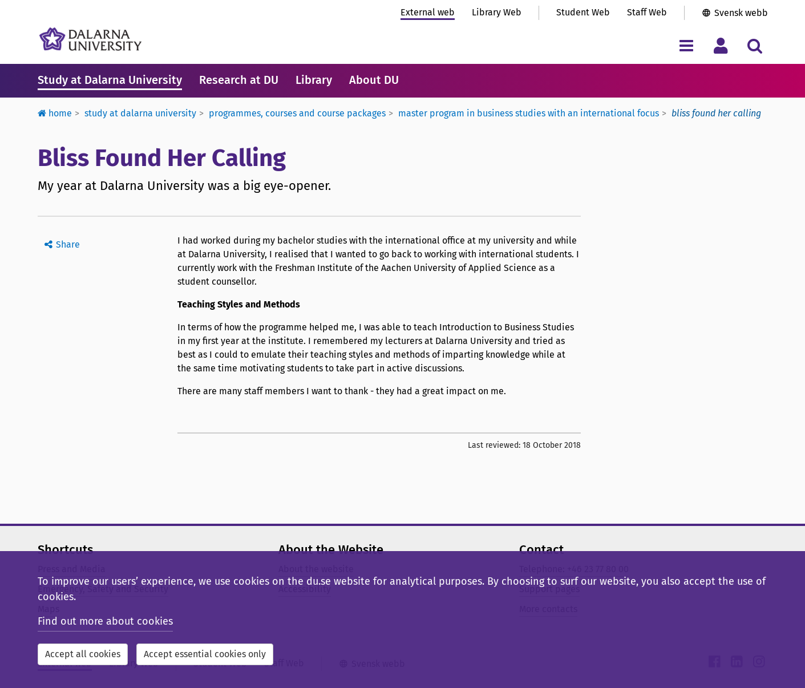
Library (314, 80)
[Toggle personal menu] (721, 45)
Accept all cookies (82, 654)
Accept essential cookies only (205, 654)
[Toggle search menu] (755, 45)
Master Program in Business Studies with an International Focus (528, 113)
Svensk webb (741, 12)
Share (68, 244)
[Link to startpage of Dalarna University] (90, 39)
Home (55, 113)
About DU (374, 80)
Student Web (583, 12)
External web (428, 12)
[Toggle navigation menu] (686, 45)
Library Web (496, 12)
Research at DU (238, 80)
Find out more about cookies (105, 621)
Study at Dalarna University (110, 80)
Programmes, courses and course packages (297, 113)
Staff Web (647, 12)
